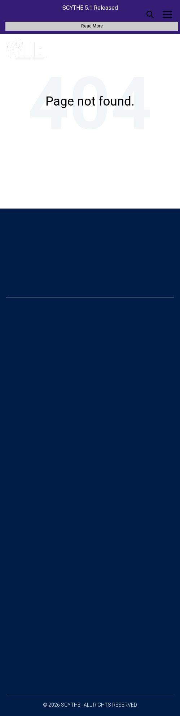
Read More (92, 26)
